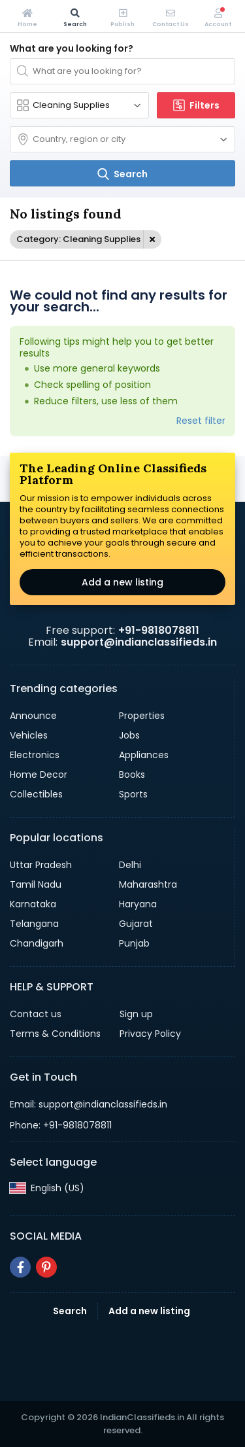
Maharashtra (148, 884)
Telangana (34, 923)
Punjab (134, 943)
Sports (133, 794)
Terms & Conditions (55, 1033)
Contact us (35, 1013)
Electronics (34, 754)
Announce (33, 715)
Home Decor (38, 774)
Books (132, 774)
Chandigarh (36, 943)
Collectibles (36, 794)
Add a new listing (122, 582)
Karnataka (33, 904)
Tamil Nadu (35, 884)
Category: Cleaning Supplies (78, 239)
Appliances (144, 754)
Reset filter (200, 420)
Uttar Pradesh (41, 864)
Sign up (136, 1013)
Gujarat (136, 923)
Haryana (138, 904)
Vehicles (29, 735)
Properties (142, 715)
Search (70, 1310)
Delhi (130, 864)
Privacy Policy (150, 1033)
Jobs (129, 735)
